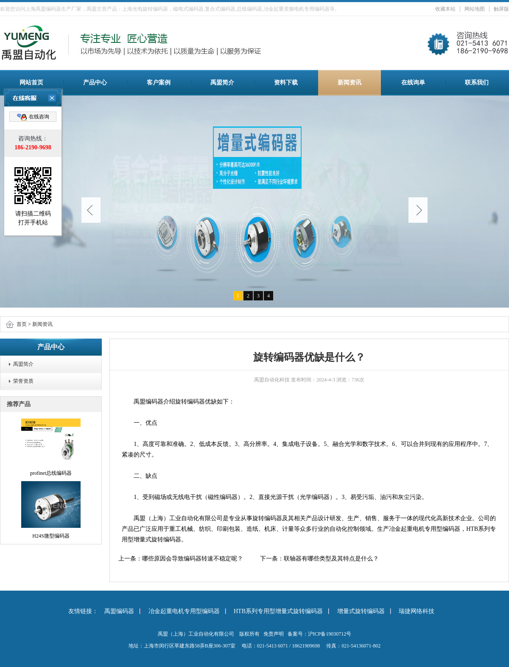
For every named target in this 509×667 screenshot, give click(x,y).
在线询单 (413, 82)
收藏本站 (445, 9)
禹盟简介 (222, 82)
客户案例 (159, 82)
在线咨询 (33, 117)
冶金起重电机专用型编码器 (184, 611)
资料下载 (286, 82)
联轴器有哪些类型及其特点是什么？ (331, 558)
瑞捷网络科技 (416, 611)
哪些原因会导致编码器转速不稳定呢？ (192, 558)
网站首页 (31, 82)
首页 (22, 324)
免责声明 (273, 634)
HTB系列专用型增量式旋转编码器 (278, 611)
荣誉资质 (23, 381)
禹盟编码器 (119, 611)
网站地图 (474, 9)
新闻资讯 (349, 82)
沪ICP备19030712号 (330, 634)
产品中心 (95, 82)
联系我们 (477, 82)
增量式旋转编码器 (361, 611)
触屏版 (501, 9)
